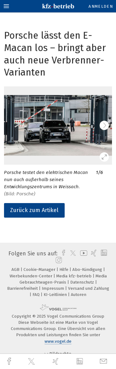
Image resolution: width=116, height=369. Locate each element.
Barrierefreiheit (23, 288)
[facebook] (9, 361)
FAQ (36, 294)
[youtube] (82, 253)
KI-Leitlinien (56, 294)
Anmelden (100, 6)
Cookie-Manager (40, 269)
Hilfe (64, 269)
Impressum (53, 288)
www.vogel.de (58, 341)
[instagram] (58, 260)
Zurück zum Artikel (34, 210)
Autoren (78, 294)
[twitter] (32, 361)
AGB (16, 269)
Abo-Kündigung (87, 269)
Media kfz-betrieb (74, 276)
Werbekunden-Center (32, 276)
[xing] (56, 361)
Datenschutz (82, 282)
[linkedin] (80, 362)
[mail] (104, 361)
